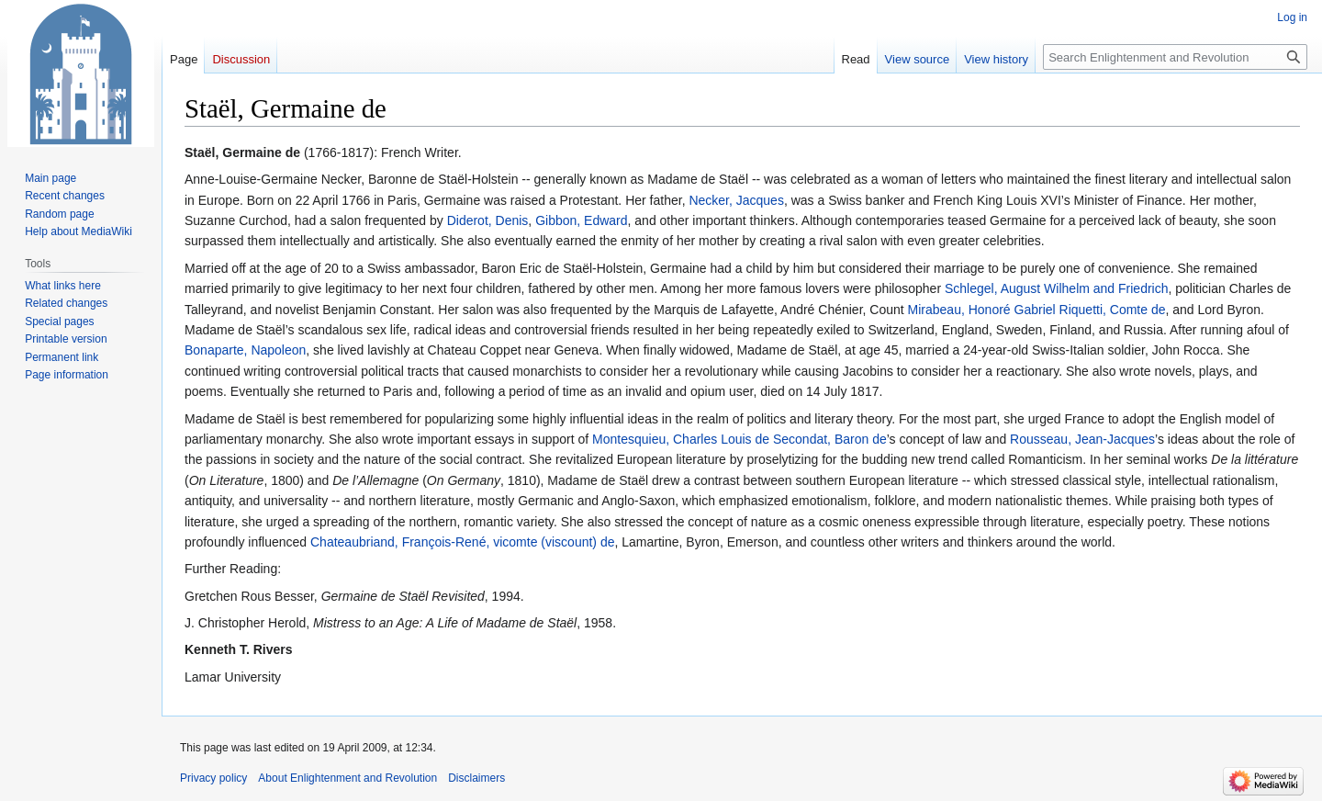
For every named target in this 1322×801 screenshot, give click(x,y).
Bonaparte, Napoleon (245, 350)
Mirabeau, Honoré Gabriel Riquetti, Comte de (1037, 309)
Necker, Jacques (736, 200)
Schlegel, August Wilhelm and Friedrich (1057, 288)
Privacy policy (213, 778)
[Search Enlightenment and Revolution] (1175, 57)
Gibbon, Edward (581, 220)
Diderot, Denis (488, 220)
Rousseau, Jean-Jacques (1082, 439)
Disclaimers (476, 778)
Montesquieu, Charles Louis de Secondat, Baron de (739, 439)
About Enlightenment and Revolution (347, 778)
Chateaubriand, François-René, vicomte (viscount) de (462, 542)
